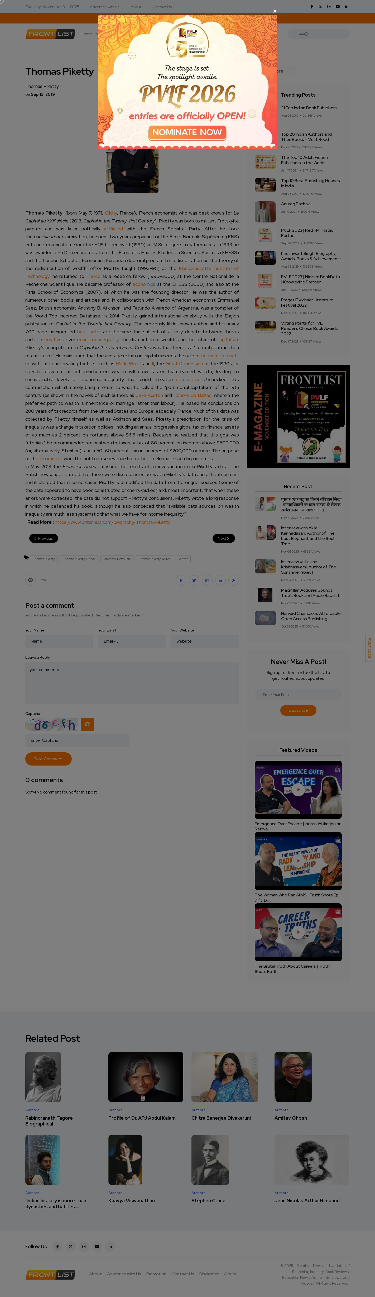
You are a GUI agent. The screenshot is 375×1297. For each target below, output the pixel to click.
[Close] (187, 11)
